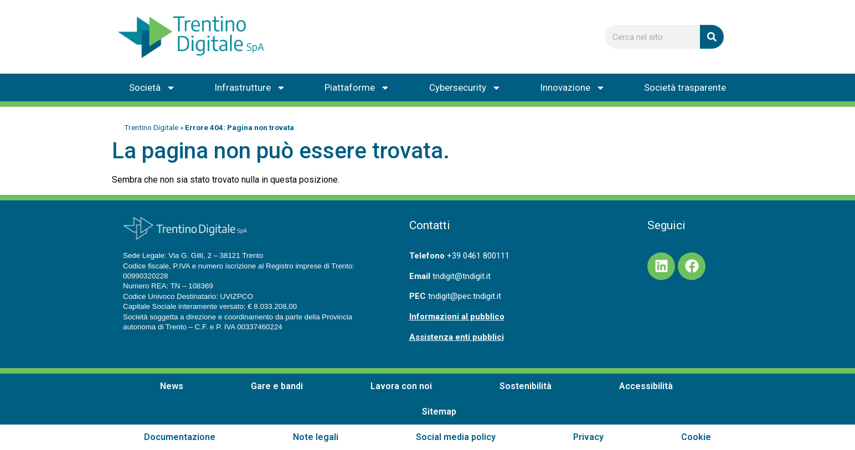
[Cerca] (712, 37)
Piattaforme (357, 87)
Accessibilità (646, 386)
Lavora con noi (401, 386)
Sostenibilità (525, 386)
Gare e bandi (277, 386)
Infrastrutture (250, 87)
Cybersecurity (465, 87)
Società (152, 87)
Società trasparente (685, 87)
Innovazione (572, 87)
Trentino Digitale (151, 127)
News (171, 386)
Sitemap (439, 411)
